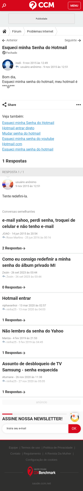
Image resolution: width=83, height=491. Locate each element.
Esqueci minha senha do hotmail (27, 149)
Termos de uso (30, 447)
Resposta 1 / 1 (13, 172)
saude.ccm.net (41, 483)
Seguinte (71, 40)
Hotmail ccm (12, 144)
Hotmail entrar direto (18, 128)
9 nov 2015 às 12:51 (55, 67)
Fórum (16, 31)
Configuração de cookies (41, 459)
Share (12, 105)
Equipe (13, 447)
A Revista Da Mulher (58, 453)
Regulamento (32, 453)
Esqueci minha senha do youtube (28, 139)
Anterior (11, 40)
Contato (15, 453)
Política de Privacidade (58, 447)
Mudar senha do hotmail (21, 133)
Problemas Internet (40, 31)
